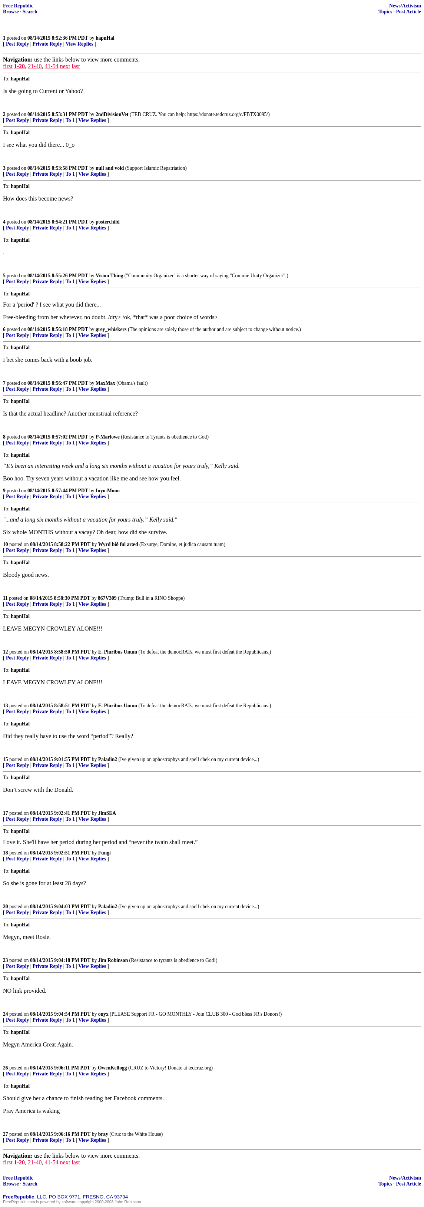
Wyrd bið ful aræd (118, 544)
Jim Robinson (113, 960)
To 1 (70, 120)
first (8, 66)
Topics (385, 11)
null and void (110, 168)
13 (5, 705)
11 (5, 598)
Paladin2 (107, 759)
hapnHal (105, 38)
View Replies (79, 44)
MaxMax (105, 383)
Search (30, 11)
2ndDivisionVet (112, 114)
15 (5, 759)
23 (5, 960)
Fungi (104, 853)
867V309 (107, 598)
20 (5, 906)
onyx (103, 1014)
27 (5, 1134)
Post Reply (17, 44)
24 (5, 1014)
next (65, 66)
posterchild (108, 222)
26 (5, 1068)
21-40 (35, 66)
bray (103, 1134)
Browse (11, 11)
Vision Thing (109, 275)
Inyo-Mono (108, 490)
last (76, 66)
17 (5, 813)
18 (5, 853)
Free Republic (18, 6)
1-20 (19, 66)
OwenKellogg (112, 1068)
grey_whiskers (111, 329)
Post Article (408, 11)
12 (5, 652)
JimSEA (107, 813)
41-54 (51, 66)
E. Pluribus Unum (117, 652)
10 (5, 544)
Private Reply (47, 44)
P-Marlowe (108, 437)
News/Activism (405, 6)
